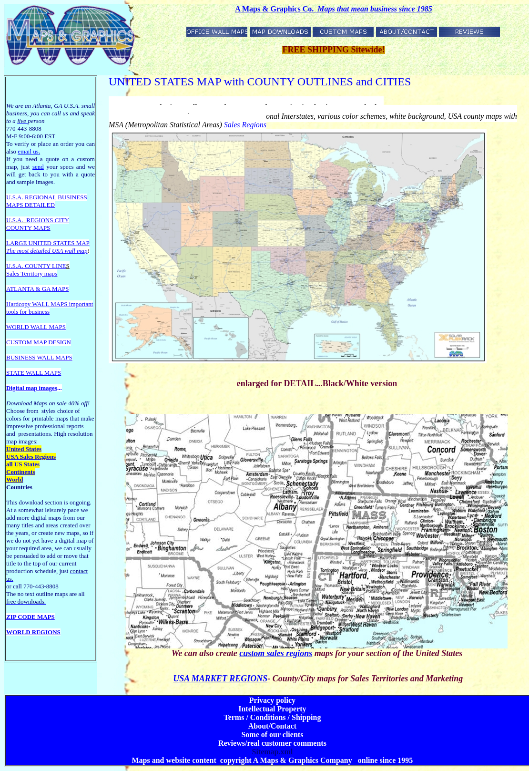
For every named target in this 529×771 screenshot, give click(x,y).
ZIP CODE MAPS (30, 616)
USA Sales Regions (31, 456)
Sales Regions (245, 125)
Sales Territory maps (31, 273)
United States (23, 448)
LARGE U (19, 243)
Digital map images (31, 387)
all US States (23, 464)
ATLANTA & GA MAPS (37, 288)
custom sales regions (275, 653)
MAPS (14, 204)
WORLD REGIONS (33, 632)
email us (29, 151)
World (14, 479)
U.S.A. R (17, 197)
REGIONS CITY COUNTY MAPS (37, 223)
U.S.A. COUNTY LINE (36, 265)
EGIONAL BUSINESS (58, 197)
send (38, 166)
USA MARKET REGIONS (220, 678)
